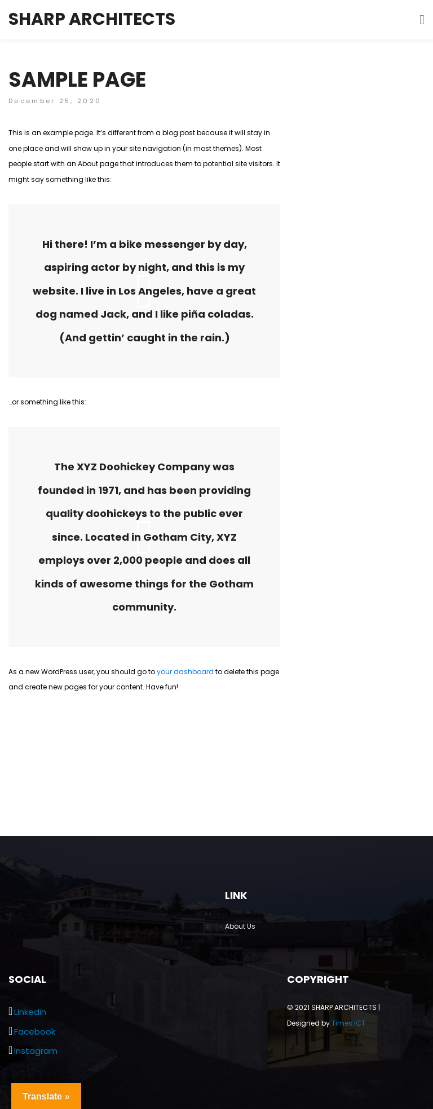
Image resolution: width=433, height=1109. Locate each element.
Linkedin (30, 1012)
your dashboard (185, 671)
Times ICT (348, 1023)
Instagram (36, 1051)
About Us (240, 926)
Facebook (34, 1031)
